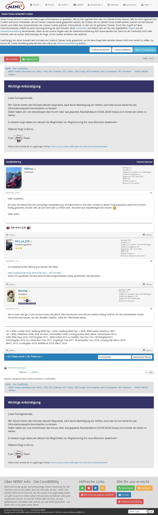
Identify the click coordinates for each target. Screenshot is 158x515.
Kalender (113, 5)
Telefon (11, 74)
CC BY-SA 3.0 (58, 512)
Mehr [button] (146, 5)
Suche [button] (63, 5)
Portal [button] (35, 5)
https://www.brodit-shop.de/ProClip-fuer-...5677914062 (34, 273)
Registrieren (30, 59)
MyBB (43, 510)
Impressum (144, 488)
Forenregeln (126, 488)
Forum (49, 5)
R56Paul (28, 168)
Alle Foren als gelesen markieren (97, 495)
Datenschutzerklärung (10, 31)
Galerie (78, 5)
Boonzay (22, 290)
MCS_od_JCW (22, 241)
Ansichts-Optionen (144, 162)
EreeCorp (36, 512)
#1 (151, 193)
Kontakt (124, 495)
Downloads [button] (95, 5)
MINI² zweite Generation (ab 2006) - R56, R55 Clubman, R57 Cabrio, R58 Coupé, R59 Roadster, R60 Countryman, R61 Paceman (69, 71)
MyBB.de (26, 510)
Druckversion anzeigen (17, 368)
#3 (151, 309)
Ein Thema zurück (16, 356)
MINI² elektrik (141, 71)
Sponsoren (129, 5)
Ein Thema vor (34, 356)
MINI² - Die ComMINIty (16, 68)
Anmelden (12, 59)
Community (81, 28)
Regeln (131, 28)
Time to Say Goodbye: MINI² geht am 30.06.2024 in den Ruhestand (78, 147)
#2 (151, 261)
